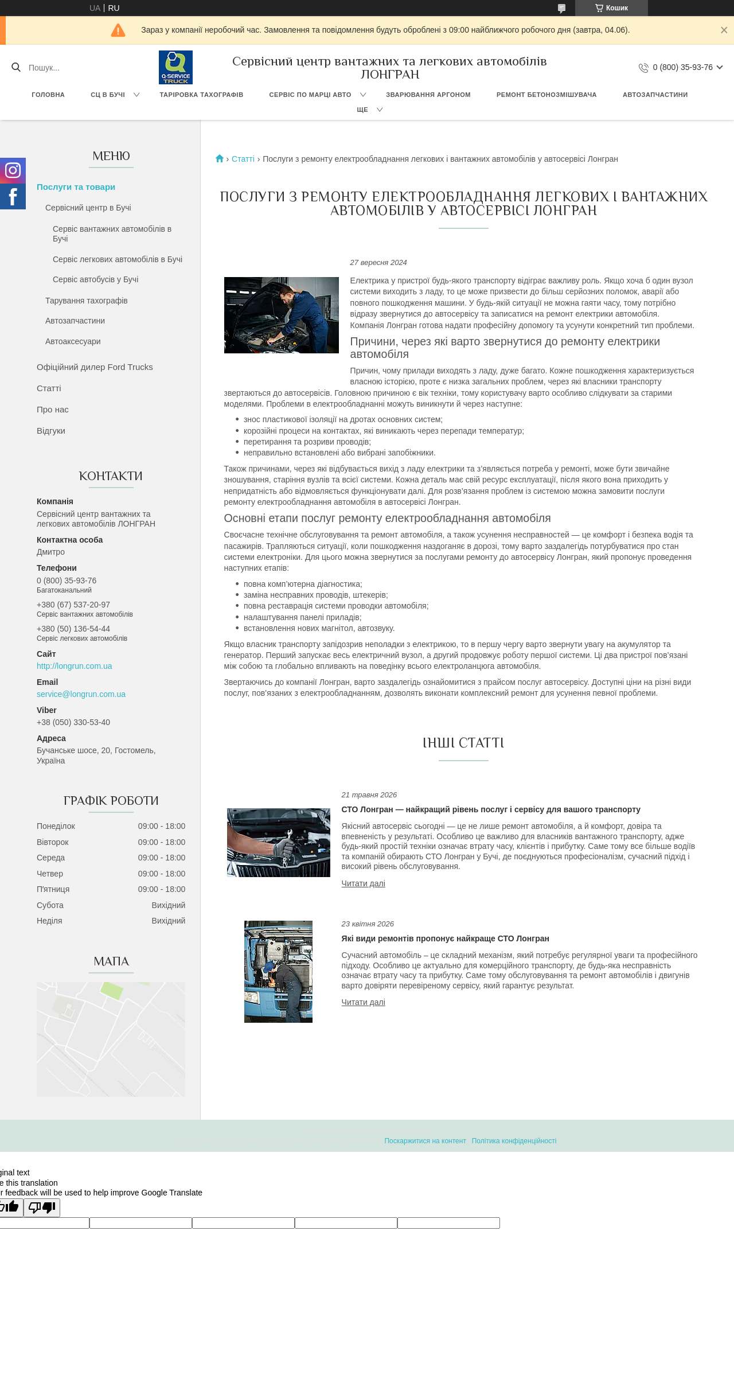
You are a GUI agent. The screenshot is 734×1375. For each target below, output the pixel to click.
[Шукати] (16, 68)
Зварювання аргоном (428, 94)
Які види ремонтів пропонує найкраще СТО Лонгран (445, 938)
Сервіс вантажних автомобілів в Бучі (112, 234)
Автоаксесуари (73, 341)
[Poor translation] (42, 1207)
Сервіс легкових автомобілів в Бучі (117, 259)
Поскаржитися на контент (425, 1141)
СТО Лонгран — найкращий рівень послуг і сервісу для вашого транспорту (491, 809)
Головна (48, 94)
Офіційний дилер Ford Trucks (95, 367)
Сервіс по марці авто (311, 94)
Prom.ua (421, 1131)
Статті (49, 388)
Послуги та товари (76, 187)
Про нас (53, 409)
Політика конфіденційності (514, 1141)
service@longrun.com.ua (81, 694)
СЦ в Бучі (108, 94)
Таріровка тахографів (202, 94)
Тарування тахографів (86, 300)
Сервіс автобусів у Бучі (95, 279)
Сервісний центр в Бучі (88, 207)
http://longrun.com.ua (74, 666)
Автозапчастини (655, 94)
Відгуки (51, 430)
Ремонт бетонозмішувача (547, 94)
